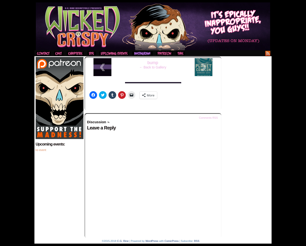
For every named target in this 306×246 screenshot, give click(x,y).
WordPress (151, 241)
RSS (268, 53)
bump (152, 62)
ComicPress (171, 241)
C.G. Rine (123, 241)
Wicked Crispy (153, 26)
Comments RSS (208, 117)
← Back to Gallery (152, 67)
